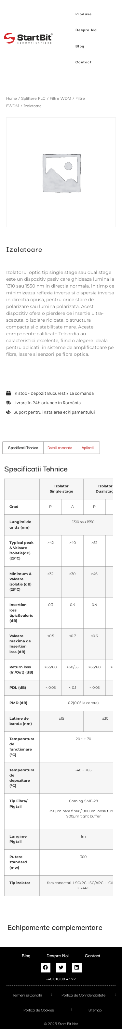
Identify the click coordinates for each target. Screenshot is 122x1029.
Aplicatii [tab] (88, 447)
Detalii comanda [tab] (59, 447)
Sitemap (95, 1010)
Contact (93, 955)
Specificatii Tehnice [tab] (23, 447)
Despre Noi (58, 955)
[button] (83, 14)
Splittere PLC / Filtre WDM (46, 98)
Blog (26, 955)
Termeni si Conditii (27, 995)
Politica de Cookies (38, 1010)
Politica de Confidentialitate (83, 995)
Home (11, 98)
